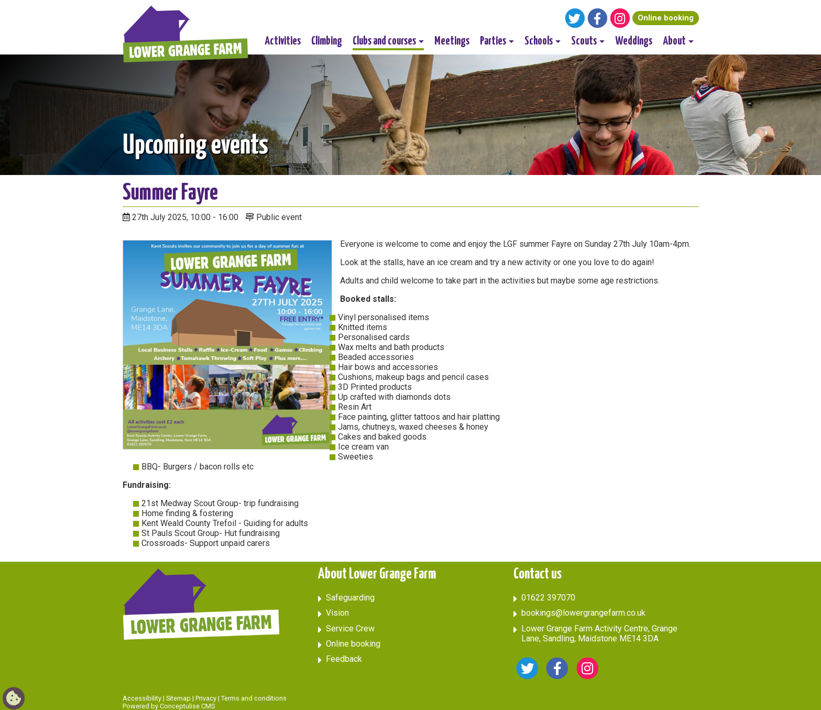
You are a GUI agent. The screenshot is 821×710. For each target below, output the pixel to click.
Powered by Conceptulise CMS (169, 706)
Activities (283, 41)
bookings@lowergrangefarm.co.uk (583, 613)
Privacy (205, 698)
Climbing (326, 41)
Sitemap (178, 698)
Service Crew (350, 628)
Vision (337, 613)
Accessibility (142, 698)
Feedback (344, 659)
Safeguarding (350, 598)
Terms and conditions (254, 698)
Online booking (666, 18)
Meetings (451, 41)
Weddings (633, 41)
